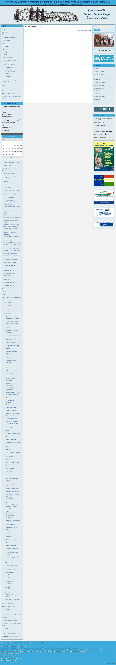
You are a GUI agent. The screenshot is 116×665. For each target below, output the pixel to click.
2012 (6, 397)
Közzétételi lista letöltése (9, 210)
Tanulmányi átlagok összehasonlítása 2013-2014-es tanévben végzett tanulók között (11, 248)
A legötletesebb (10, 468)
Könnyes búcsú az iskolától (13, 342)
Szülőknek (5, 35)
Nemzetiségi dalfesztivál (12, 365)
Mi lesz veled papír (33, 26)
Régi (7, 430)
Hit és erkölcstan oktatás (9, 262)
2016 (6, 543)
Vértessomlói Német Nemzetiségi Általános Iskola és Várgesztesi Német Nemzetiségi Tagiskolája (58, 1)
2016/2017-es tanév (99, 82)
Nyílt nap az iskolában (12, 370)
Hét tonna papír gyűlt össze (13, 442)
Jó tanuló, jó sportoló (11, 569)
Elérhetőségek (7, 305)
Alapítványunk (6, 46)
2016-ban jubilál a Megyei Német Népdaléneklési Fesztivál (13, 506)
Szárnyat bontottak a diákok (13, 494)
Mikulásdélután (10, 486)
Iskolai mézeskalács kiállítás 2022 (11, 88)
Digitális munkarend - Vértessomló (12, 195)
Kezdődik (8, 449)
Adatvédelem (6, 187)
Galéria (4, 85)
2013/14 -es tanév (99, 74)
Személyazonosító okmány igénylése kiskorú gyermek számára (10, 255)
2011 (6, 316)
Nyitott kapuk (9, 373)
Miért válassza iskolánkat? (10, 37)
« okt (11, 157)
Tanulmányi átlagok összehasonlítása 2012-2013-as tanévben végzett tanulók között (11, 242)
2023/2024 (97, 99)
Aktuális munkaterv (8, 57)
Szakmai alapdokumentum (10, 259)
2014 (6, 466)
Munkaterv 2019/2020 (10, 76)
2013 (6, 437)
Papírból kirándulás (11, 376)
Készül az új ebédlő (11, 339)
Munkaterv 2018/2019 (9, 270)
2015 (6, 502)
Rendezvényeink (7, 310)
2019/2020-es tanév (99, 88)
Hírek (3, 29)
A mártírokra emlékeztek (12, 318)
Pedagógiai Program (8, 52)
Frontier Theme (111, 663)
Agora (7, 511)
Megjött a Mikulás (10, 456)
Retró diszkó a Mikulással (13, 433)
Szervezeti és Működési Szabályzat (11, 614)
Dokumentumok (6, 49)
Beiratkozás (6, 40)
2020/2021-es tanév (99, 91)
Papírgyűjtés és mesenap (13, 491)
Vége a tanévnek (10, 539)
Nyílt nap (8, 367)
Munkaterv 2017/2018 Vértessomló (11, 633)
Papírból (8, 536)
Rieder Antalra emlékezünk (12, 599)
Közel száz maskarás (11, 418)
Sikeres (8, 459)
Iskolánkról (5, 32)
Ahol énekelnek (10, 405)
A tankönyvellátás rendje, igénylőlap (11, 162)
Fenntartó (6, 308)
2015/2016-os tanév (99, 80)
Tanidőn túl (6, 181)
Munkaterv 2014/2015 (9, 282)
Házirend (5, 54)
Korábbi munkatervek (9, 64)
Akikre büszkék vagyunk (9, 173)
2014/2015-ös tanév (99, 77)
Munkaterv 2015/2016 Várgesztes (11, 636)
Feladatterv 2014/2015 (9, 285)
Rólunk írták (6, 313)
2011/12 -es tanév (99, 68)
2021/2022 (97, 93)
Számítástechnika (6, 91)
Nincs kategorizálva (99, 102)
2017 (6, 562)
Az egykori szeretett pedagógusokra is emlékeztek (11, 515)
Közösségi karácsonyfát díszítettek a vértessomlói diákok (13, 346)
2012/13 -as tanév (99, 71)
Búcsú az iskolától (11, 407)
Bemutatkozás (7, 302)
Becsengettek (9, 471)
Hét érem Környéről (11, 524)
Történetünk (6, 592)
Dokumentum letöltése (84, 30)
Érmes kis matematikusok (13, 416)
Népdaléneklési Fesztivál (8, 93)
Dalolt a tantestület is (11, 410)
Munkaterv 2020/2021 (9, 265)
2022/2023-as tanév (99, 96)
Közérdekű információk (9, 197)
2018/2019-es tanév (99, 85)
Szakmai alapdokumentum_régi (11, 217)
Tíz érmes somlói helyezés (13, 462)
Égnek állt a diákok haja (12, 413)
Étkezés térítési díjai (8, 268)
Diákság (4, 43)
